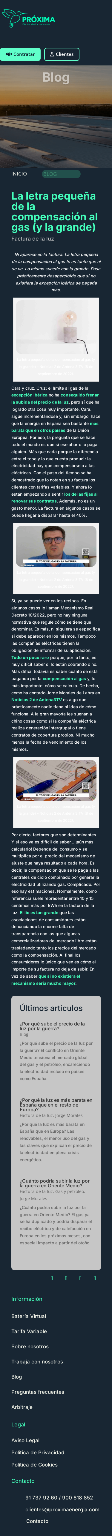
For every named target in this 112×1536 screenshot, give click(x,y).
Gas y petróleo (69, 1191)
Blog (24, 1034)
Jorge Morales (69, 1115)
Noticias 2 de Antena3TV (36, 699)
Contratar (20, 54)
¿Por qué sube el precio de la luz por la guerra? (52, 1026)
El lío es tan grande (39, 912)
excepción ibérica (29, 394)
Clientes (61, 54)
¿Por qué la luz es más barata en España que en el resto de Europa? (56, 1105)
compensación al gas (64, 678)
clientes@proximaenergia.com (62, 1510)
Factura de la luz (32, 239)
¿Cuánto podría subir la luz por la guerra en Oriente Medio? (55, 1183)
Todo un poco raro (30, 657)
